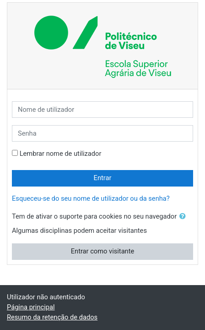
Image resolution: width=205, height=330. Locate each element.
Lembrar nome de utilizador (61, 153)
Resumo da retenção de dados (52, 317)
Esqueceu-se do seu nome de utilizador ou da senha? (91, 198)
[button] (184, 216)
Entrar (103, 178)
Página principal (31, 307)
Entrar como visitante (103, 251)
